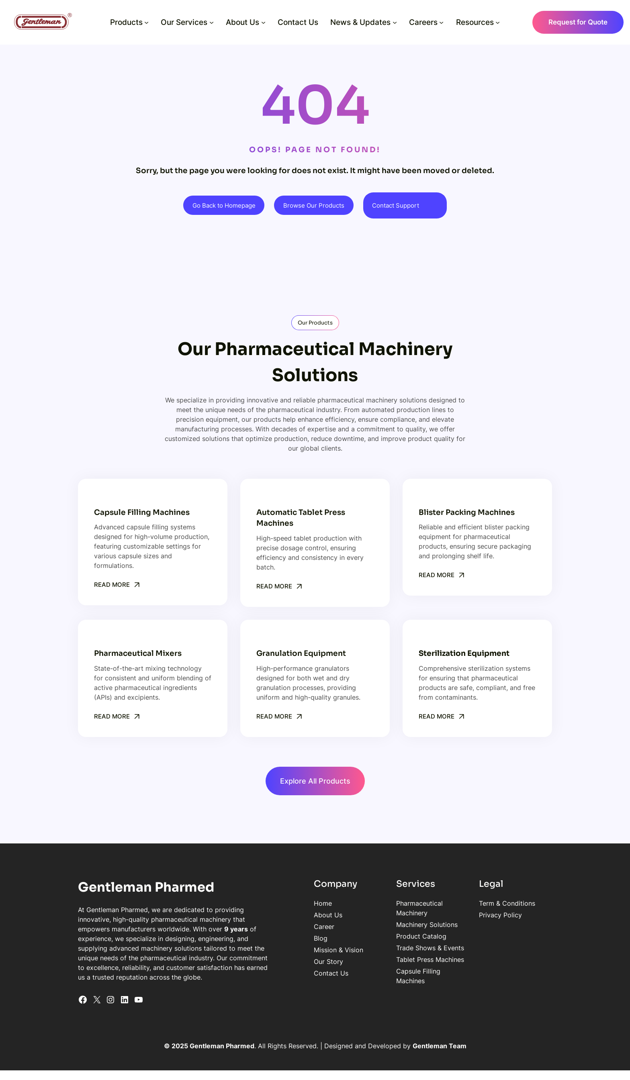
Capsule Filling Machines (413, 962)
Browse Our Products (314, 205)
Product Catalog (401, 927)
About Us (298, 915)
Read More (112, 584)
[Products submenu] (146, 22)
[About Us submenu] (263, 22)
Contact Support (400, 205)
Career (294, 927)
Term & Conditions (497, 904)
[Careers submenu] (441, 22)
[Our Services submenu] (211, 22)
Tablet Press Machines (410, 950)
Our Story (298, 962)
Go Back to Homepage (220, 205)
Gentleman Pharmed (146, 887)
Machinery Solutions (407, 915)
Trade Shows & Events (410, 939)
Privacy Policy (490, 915)
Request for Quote (578, 22)
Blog (291, 939)
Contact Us (301, 974)
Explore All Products (315, 780)
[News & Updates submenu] (395, 22)
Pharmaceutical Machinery (416, 904)
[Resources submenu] (497, 22)
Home (293, 904)
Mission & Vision (308, 950)
